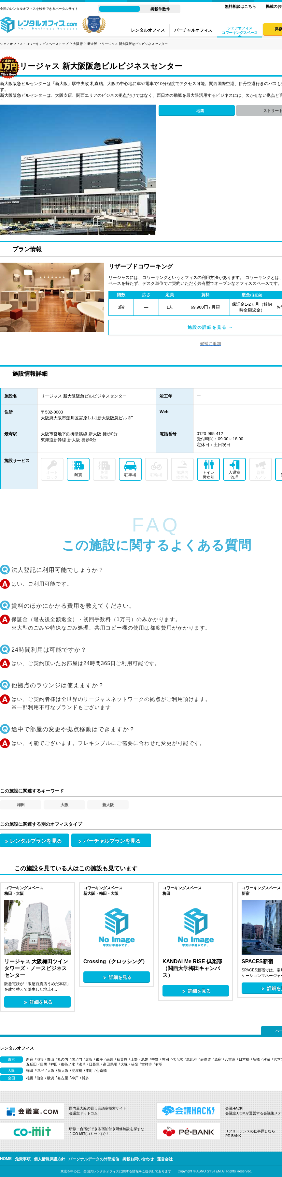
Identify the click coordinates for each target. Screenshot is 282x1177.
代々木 (177, 1059)
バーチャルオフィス (193, 30)
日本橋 (244, 1059)
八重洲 (230, 1059)
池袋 (144, 1059)
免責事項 (23, 1159)
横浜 (50, 1078)
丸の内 (62, 1059)
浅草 (82, 1064)
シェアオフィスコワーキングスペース (240, 30)
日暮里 (94, 1064)
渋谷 (40, 1059)
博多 (85, 1078)
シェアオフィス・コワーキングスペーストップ (34, 44)
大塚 (124, 1064)
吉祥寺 (146, 1064)
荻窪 (134, 1064)
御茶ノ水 (68, 1064)
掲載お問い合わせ (138, 1159)
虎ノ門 (76, 1059)
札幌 (29, 1078)
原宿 (217, 1059)
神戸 (74, 1078)
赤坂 (88, 1059)
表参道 (205, 1059)
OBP (40, 1070)
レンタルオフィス (148, 30)
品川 (109, 1059)
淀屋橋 (77, 1070)
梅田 (21, 805)
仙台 (40, 1078)
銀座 (99, 1059)
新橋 (256, 1059)
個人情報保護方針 (49, 1159)
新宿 (29, 1059)
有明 (158, 1064)
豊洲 (165, 1059)
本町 (89, 1070)
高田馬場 (110, 1064)
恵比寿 (191, 1059)
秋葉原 (122, 1059)
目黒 (43, 1064)
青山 (50, 1059)
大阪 (64, 805)
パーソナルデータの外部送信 (93, 1159)
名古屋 (62, 1078)
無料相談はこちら (240, 6)
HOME (6, 1158)
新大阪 (92, 44)
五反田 (31, 1064)
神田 (54, 1064)
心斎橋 (101, 1070)
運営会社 (165, 1159)
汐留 (266, 1059)
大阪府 (78, 44)
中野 (155, 1059)
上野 (134, 1059)
